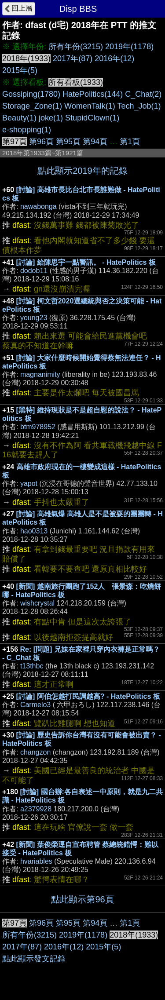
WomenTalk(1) (89, 106)
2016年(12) (114, 58)
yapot (28, 483)
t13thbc (31, 666)
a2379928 (35, 809)
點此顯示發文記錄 (34, 958)
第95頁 (68, 141)
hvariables (36, 861)
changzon (35, 752)
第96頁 (41, 141)
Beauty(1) (19, 117)
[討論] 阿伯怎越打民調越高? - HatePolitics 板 (88, 696)
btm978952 (37, 427)
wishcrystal (37, 603)
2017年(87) (72, 58)
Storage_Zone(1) (32, 106)
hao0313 (34, 531)
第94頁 (95, 141)
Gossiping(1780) (31, 94)
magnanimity (40, 374)
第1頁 (130, 141)
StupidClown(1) (92, 117)
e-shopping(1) (26, 129)
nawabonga (38, 206)
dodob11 (34, 270)
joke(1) (51, 117)
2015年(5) (19, 70)
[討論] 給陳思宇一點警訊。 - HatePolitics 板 (86, 262)
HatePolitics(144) (92, 94)
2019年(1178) (129, 46)
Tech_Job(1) (139, 106)
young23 (33, 317)
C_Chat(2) (143, 94)
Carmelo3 (35, 704)
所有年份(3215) (75, 46)
